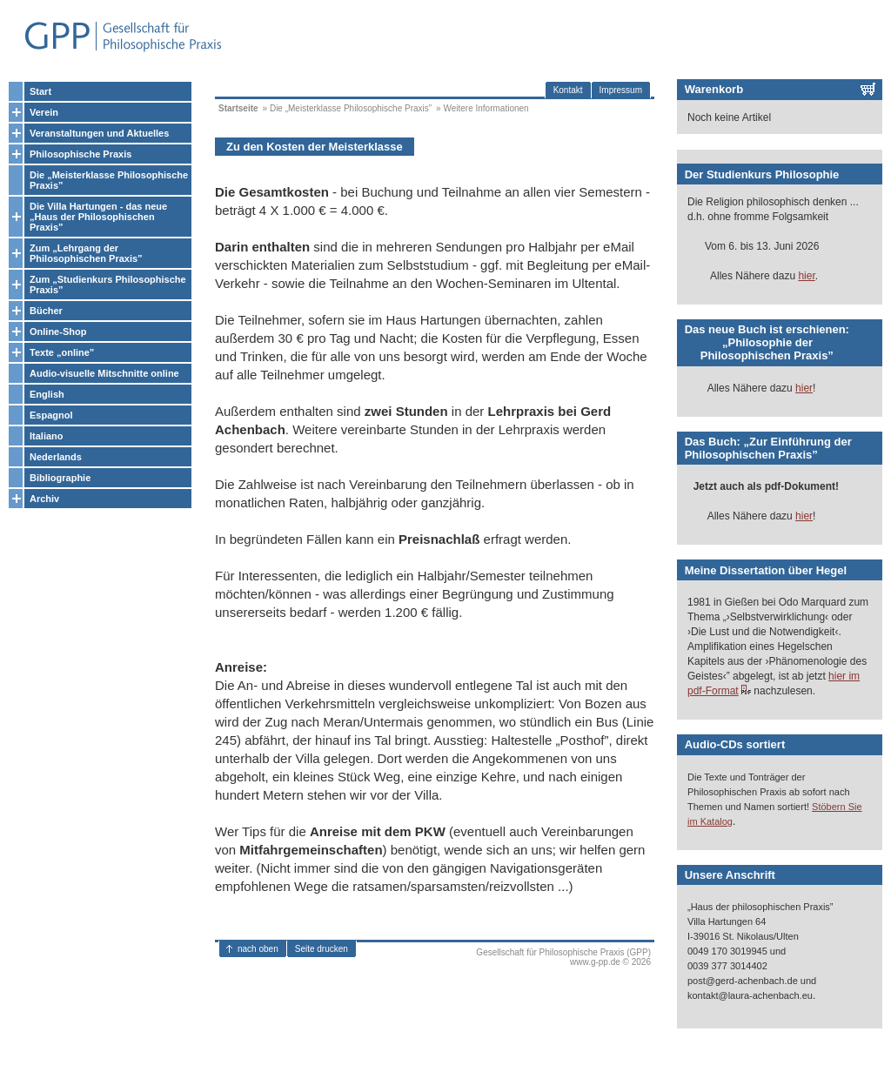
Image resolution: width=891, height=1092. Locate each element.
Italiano (47, 436)
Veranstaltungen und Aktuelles (99, 133)
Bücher (46, 310)
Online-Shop (58, 331)
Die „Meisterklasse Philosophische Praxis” (109, 180)
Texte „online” (62, 352)
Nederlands (56, 457)
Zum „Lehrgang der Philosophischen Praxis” (86, 253)
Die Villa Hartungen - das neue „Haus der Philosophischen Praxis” (98, 216)
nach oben (258, 949)
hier (806, 276)
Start (40, 91)
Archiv (44, 498)
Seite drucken (321, 949)
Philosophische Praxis (80, 154)
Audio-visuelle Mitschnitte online (104, 373)
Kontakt (568, 90)
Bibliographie (60, 477)
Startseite (238, 108)
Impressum (621, 90)
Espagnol (51, 415)
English (47, 394)
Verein (44, 112)
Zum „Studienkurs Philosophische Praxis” (108, 284)
